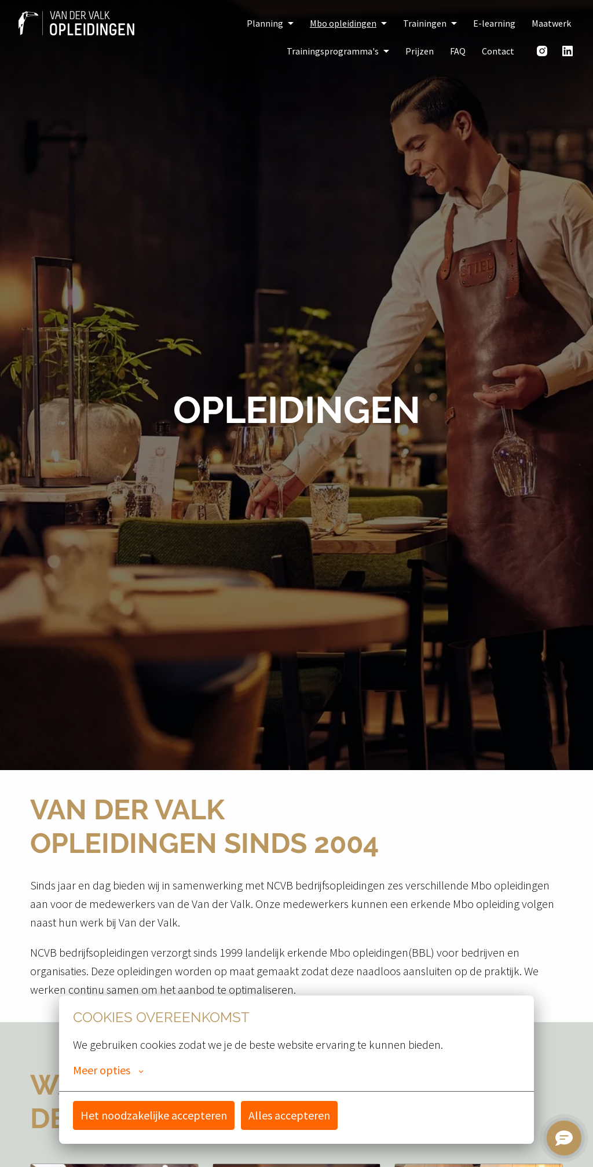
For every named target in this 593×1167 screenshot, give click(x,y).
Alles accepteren (289, 1115)
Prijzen (419, 51)
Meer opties (108, 1070)
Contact (498, 51)
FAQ (458, 51)
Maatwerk (551, 23)
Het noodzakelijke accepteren (153, 1115)
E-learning (494, 23)
